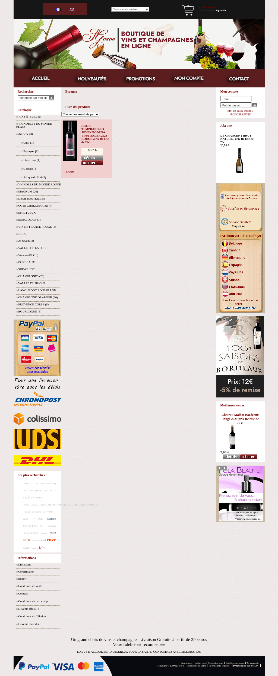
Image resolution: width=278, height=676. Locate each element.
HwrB (26, 483)
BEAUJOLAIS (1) (29, 219)
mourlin (52, 526)
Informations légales (219, 665)
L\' (41, 547)
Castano (51, 518)
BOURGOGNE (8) (29, 311)
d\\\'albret (37, 511)
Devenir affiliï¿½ (28, 608)
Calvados (35, 540)
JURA (22, 233)
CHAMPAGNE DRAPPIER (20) (38, 297)
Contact (22, 593)
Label (28, 511)
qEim (25, 518)
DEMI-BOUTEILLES (31, 198)
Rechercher (200, 663)
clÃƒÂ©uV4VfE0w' (33, 497)
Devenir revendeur (29, 624)
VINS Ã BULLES (29, 116)
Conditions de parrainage (33, 601)
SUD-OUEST (26, 269)
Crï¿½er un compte (235, 663)
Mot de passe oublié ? (241, 110)
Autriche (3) (25, 133)
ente (53, 533)
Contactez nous (215, 663)
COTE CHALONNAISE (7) (35, 205)
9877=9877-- (49, 511)
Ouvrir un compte (240, 113)
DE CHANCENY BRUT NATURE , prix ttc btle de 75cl (237, 139)
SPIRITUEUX (27, 212)
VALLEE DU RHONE (32, 283)
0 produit (221, 10)
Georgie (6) (30, 168)
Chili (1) (28, 142)
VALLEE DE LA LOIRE (33, 247)
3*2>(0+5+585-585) (46, 483)
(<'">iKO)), (37, 518)
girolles (38, 490)
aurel (43, 540)
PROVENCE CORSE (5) (33, 304)
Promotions (186, 663)
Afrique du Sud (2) (34, 177)
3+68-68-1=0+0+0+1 (33, 526)
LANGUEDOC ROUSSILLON (37, 290)
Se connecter (253, 663)
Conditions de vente (30, 585)
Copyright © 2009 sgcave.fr (170, 665)
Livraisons (24, 564)
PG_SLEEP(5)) (30, 533)
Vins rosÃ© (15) (28, 255)
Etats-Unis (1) (31, 160)
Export (22, 578)
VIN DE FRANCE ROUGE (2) (37, 226)
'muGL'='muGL (30, 548)
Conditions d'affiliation (32, 616)
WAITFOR (28, 490)
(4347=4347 (50, 490)
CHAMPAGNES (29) (31, 276)
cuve (51, 539)
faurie (44, 533)
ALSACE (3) (26, 240)
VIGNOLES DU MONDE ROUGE (39, 184)
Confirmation (26, 571)
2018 (26, 540)
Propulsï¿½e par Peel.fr (245, 665)
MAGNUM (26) (28, 191)
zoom (70, 172)
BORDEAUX (26, 262)
